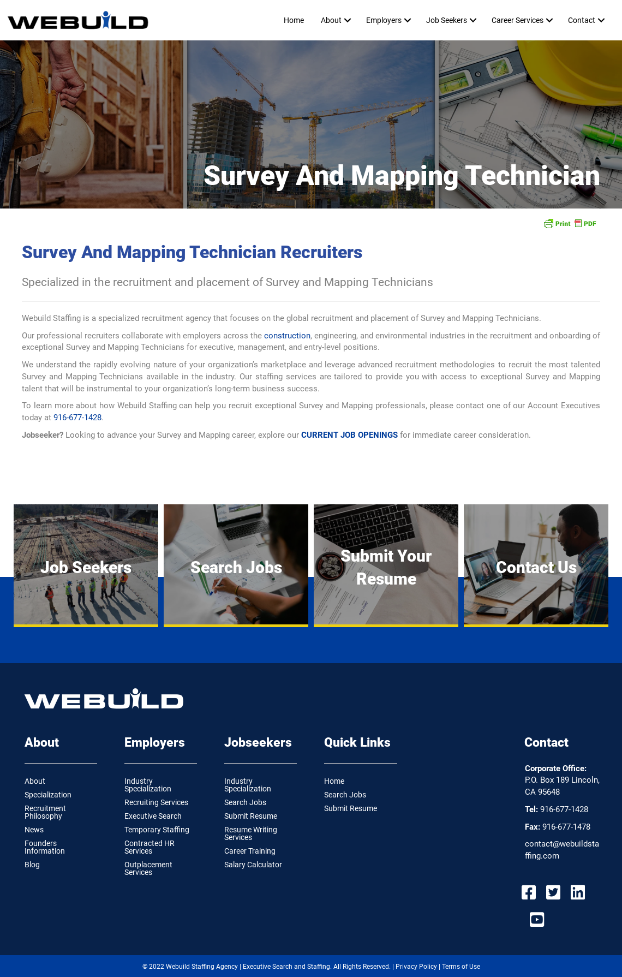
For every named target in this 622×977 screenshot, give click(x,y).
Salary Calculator (253, 864)
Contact (581, 20)
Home (294, 20)
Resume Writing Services (250, 833)
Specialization (48, 794)
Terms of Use (461, 966)
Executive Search (153, 816)
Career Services (517, 20)
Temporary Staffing (156, 829)
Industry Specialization (147, 785)
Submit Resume (250, 816)
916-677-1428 (77, 417)
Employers (384, 20)
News (34, 829)
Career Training (250, 851)
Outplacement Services (148, 868)
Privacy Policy (416, 966)
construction (287, 336)
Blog (32, 864)
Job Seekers (446, 20)
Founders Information (45, 847)
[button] (347, 20)
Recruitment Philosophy (45, 812)
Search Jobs (245, 802)
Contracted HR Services (149, 847)
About (331, 20)
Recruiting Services (156, 802)
